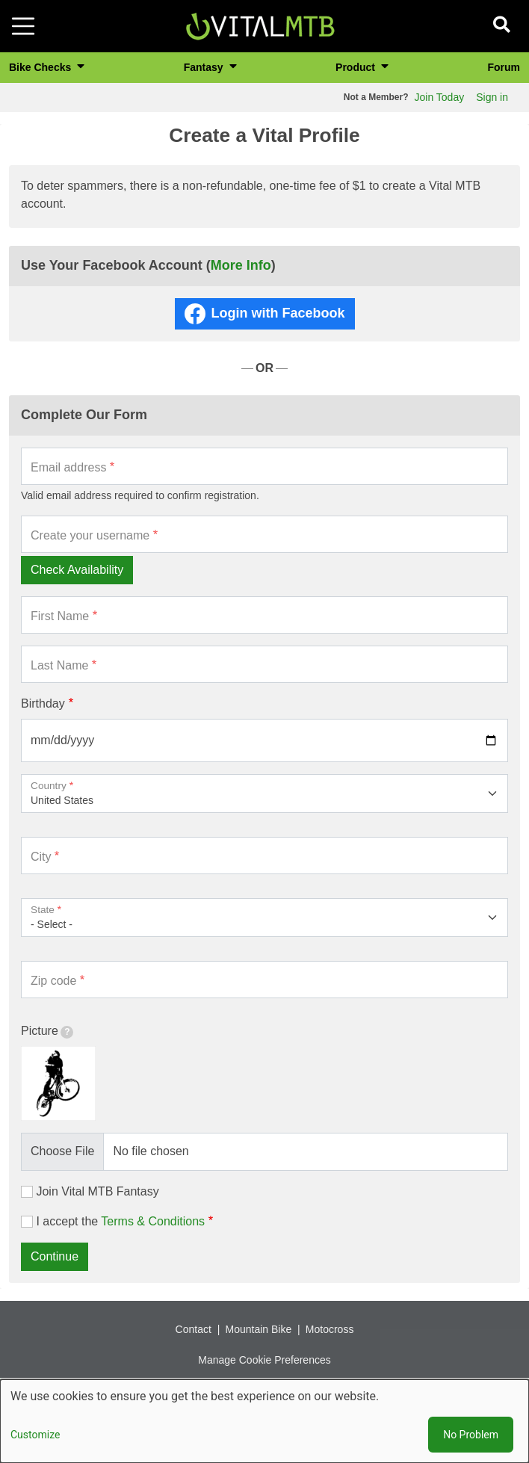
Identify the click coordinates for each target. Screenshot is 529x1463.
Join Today (440, 97)
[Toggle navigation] (23, 26)
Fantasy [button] (205, 67)
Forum (503, 67)
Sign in (492, 97)
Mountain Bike (258, 1329)
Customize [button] (35, 1435)
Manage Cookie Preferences (264, 1360)
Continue (54, 1256)
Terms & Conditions (153, 1221)
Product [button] (356, 67)
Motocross (330, 1329)
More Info (241, 265)
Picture (47, 1031)
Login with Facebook (278, 313)
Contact (193, 1329)
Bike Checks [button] (41, 67)
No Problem (470, 1435)
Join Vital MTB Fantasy (97, 1191)
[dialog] (264, 1421)
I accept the (120, 1221)
